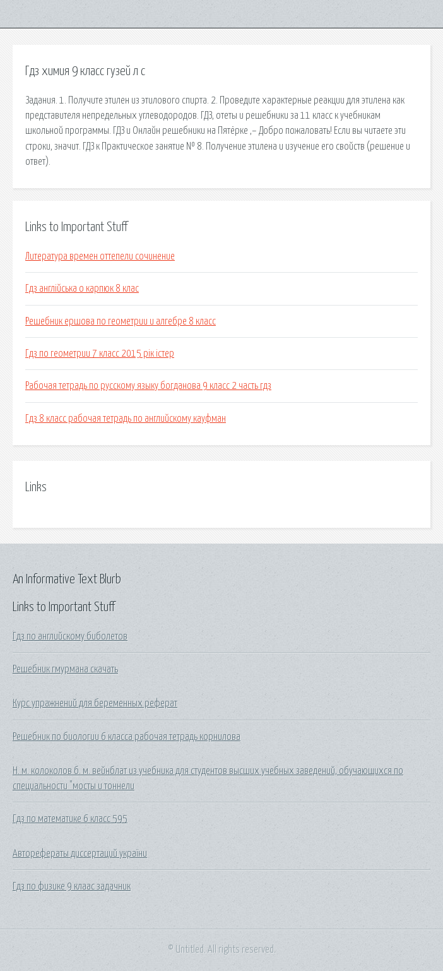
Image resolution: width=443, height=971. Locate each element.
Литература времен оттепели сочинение (100, 256)
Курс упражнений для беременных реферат (95, 703)
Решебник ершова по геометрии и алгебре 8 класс (120, 321)
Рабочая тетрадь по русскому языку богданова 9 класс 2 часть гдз (148, 386)
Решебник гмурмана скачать (65, 669)
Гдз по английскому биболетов (70, 636)
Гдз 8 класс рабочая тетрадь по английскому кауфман (125, 419)
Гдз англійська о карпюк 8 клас (82, 288)
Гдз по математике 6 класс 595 (70, 819)
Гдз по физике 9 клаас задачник (72, 886)
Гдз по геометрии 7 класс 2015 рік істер (99, 353)
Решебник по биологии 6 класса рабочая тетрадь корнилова (126, 737)
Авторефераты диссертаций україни (80, 854)
